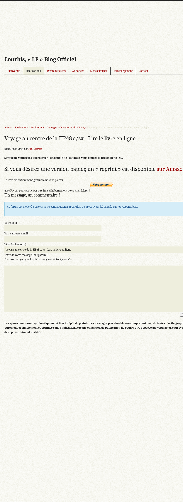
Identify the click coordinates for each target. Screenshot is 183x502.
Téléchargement (123, 71)
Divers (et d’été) (56, 71)
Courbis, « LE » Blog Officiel (40, 59)
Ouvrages (52, 127)
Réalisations (33, 71)
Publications (37, 127)
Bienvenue (13, 71)
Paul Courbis (35, 148)
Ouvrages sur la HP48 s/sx (74, 127)
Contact (143, 71)
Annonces (78, 71)
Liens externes (98, 71)
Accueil (8, 127)
